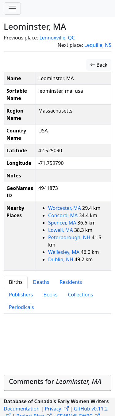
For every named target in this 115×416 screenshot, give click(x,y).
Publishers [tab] (21, 294)
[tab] (57, 383)
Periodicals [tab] (21, 307)
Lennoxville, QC (57, 37)
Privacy (53, 408)
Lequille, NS (97, 45)
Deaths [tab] (41, 282)
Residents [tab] (70, 282)
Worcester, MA (65, 208)
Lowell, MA (61, 230)
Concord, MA (63, 215)
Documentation (22, 408)
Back (98, 64)
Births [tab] (15, 282)
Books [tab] (51, 294)
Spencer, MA (63, 222)
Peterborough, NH (70, 237)
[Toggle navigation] (12, 8)
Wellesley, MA (64, 252)
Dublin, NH (61, 259)
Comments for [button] (55, 381)
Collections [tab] (80, 294)
